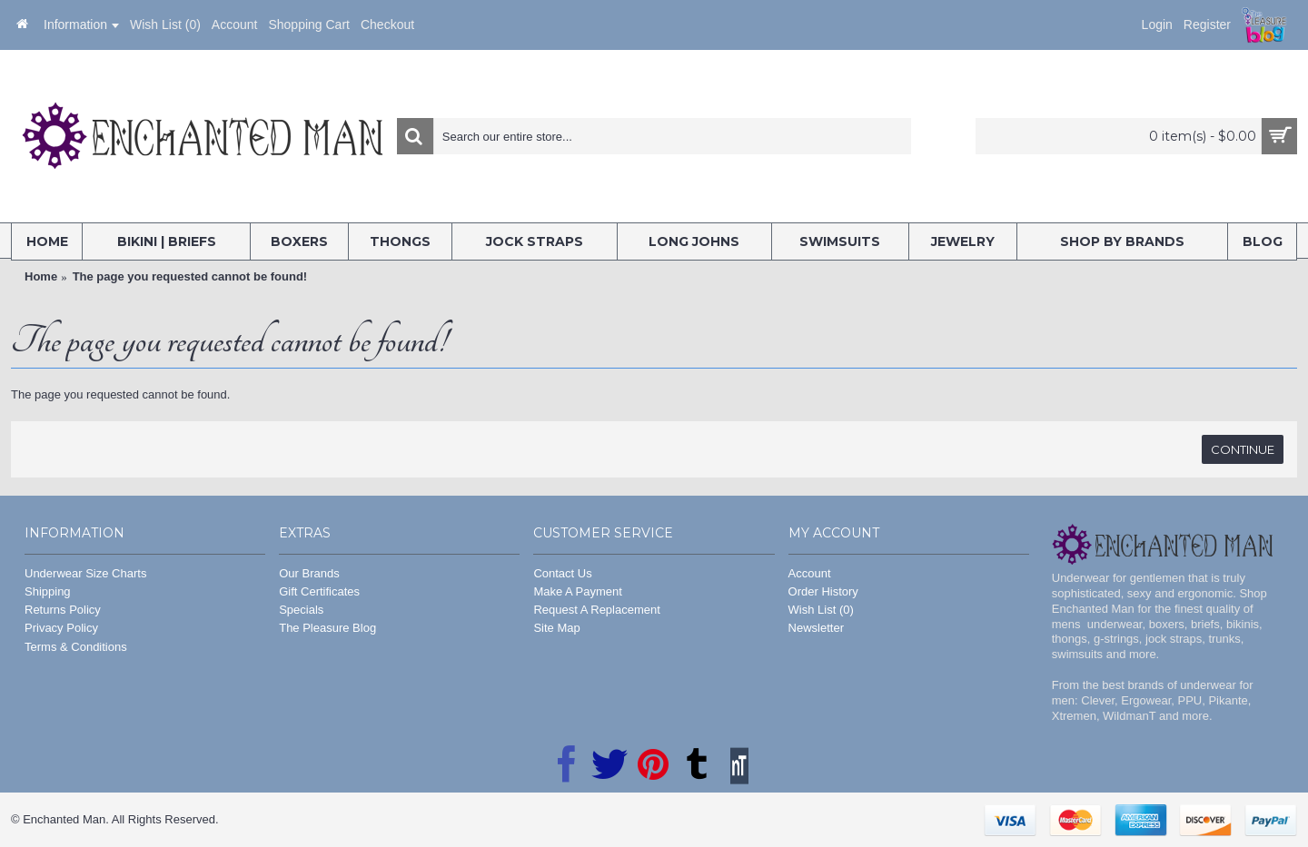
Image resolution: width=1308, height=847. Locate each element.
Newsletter (816, 628)
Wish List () (821, 609)
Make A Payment (577, 591)
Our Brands (309, 573)
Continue (1242, 449)
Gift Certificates (319, 591)
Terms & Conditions (76, 647)
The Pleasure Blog (327, 628)
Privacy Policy (61, 628)
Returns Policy (63, 609)
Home (41, 276)
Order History (823, 591)
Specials (301, 609)
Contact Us (562, 573)
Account (809, 573)
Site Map (556, 628)
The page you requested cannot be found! (190, 276)
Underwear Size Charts (85, 573)
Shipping (48, 591)
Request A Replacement (596, 609)
